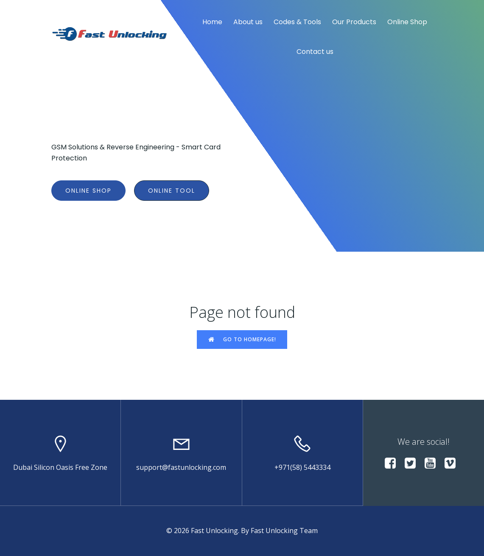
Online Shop (407, 22)
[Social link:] (393, 463)
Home (212, 22)
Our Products (354, 22)
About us (248, 22)
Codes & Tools (297, 22)
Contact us (315, 51)
